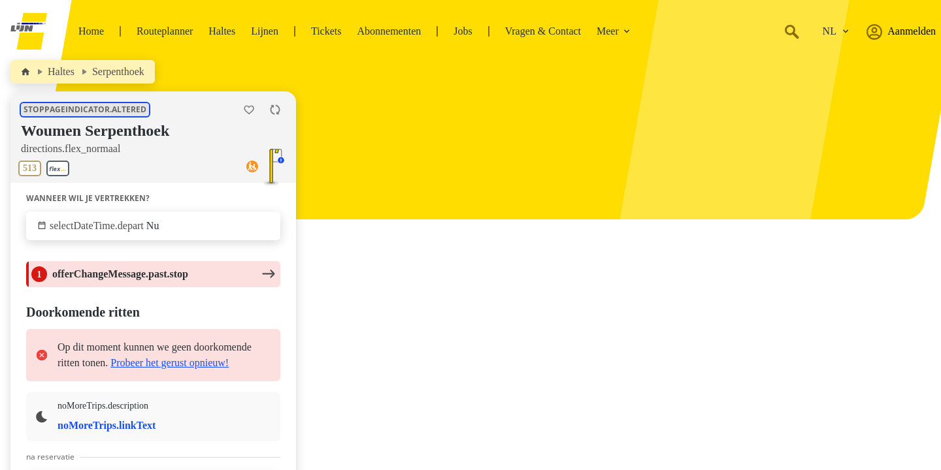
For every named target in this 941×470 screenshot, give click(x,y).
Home (91, 31)
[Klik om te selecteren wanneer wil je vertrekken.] (153, 226)
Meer (614, 31)
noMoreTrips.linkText (107, 425)
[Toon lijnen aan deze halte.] (46, 168)
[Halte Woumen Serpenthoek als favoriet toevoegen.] (249, 109)
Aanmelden (901, 32)
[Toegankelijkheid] (252, 168)
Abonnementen (389, 31)
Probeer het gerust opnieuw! (169, 362)
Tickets (326, 31)
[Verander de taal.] (836, 31)
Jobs (463, 31)
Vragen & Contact (543, 31)
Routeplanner (165, 31)
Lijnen (264, 31)
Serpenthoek (118, 71)
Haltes (221, 31)
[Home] (25, 72)
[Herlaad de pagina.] (275, 109)
